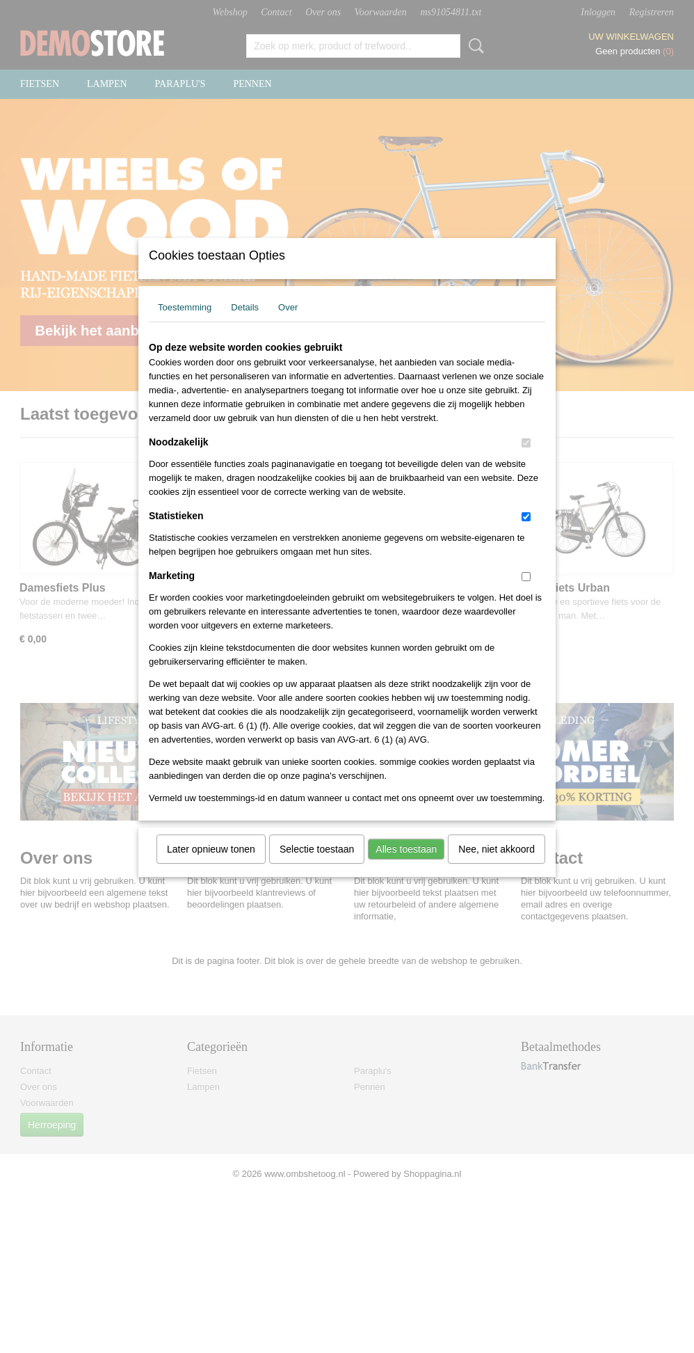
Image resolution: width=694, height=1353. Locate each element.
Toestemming (184, 325)
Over (288, 325)
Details (245, 325)
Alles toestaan (406, 867)
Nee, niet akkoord (496, 867)
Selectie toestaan (317, 867)
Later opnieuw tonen (211, 867)
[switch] (526, 461)
